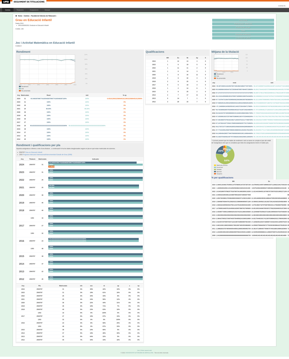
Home (20, 16)
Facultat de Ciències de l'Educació (43, 16)
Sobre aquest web (146, 350)
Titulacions (20, 10)
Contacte (281, 6)
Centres (7, 10)
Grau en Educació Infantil (33, 152)
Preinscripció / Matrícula (243, 24)
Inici (138, 350)
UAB (6, 2)
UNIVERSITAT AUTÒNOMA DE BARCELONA (139, 352)
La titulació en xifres (243, 38)
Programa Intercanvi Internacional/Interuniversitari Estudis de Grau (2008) (47, 154)
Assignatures (34, 10)
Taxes (243, 31)
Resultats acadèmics (243, 34)
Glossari (47, 10)
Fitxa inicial (243, 20)
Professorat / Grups (243, 27)
